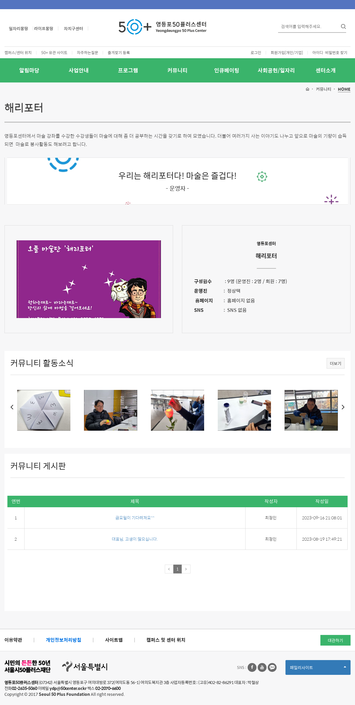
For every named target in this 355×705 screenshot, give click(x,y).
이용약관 (13, 640)
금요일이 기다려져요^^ (134, 518)
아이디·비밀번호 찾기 (329, 52)
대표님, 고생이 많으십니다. (135, 539)
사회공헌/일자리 (276, 70)
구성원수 (203, 281)
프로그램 (128, 70)
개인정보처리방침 (63, 640)
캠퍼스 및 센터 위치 (165, 640)
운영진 (200, 290)
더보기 (335, 363)
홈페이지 (203, 300)
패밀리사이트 (318, 669)
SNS (199, 310)
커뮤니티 (177, 70)
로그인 (256, 52)
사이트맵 (114, 640)
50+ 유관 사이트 (54, 52)
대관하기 (335, 640)
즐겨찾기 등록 (119, 52)
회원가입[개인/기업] (287, 52)
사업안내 (79, 70)
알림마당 (29, 70)
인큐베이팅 (226, 70)
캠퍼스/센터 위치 (18, 52)
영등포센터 (266, 243)
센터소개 (326, 70)
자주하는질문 (87, 52)
